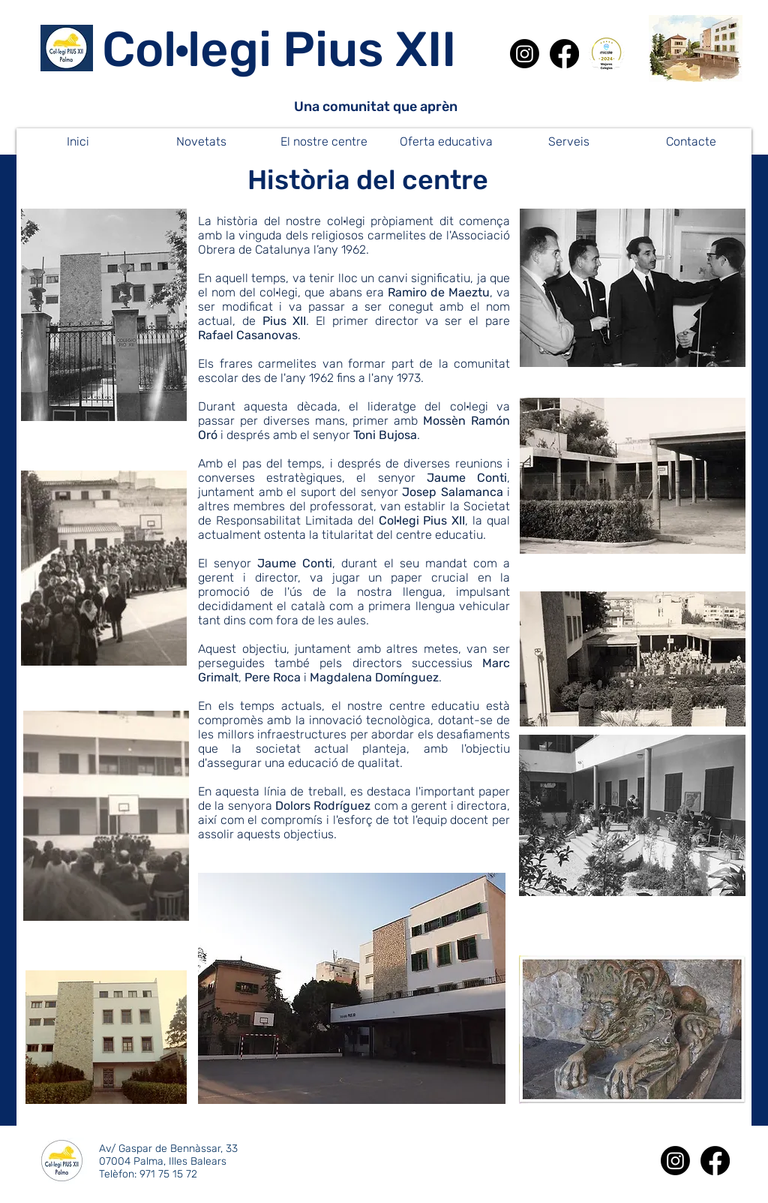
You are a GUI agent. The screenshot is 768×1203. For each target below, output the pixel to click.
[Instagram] (524, 53)
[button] (201, 141)
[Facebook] (564, 53)
